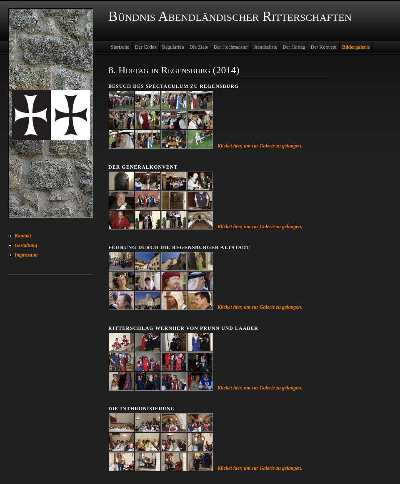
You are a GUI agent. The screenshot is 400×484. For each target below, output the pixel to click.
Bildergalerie (356, 47)
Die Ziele (199, 47)
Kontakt (23, 236)
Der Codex (146, 47)
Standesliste (265, 47)
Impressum (26, 255)
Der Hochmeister (231, 47)
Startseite (120, 47)
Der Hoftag (293, 47)
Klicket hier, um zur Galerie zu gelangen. (260, 146)
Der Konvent (324, 47)
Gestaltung (26, 245)
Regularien (173, 47)
